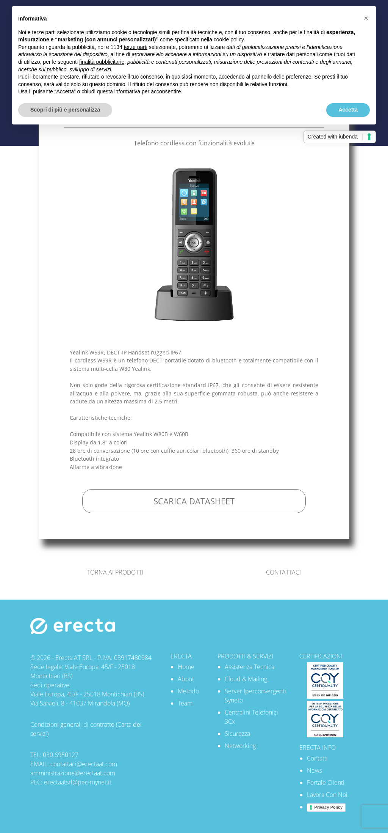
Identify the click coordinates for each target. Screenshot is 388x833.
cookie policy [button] (229, 39)
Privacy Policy (328, 807)
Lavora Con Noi (327, 794)
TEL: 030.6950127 (54, 755)
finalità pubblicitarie (101, 62)
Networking (240, 746)
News (314, 770)
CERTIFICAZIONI (321, 656)
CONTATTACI (283, 572)
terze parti (135, 47)
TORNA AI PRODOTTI (115, 572)
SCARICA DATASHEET (194, 501)
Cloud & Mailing (246, 679)
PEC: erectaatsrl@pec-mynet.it (70, 782)
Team (185, 703)
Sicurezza (237, 733)
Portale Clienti (325, 782)
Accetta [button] (348, 110)
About (186, 679)
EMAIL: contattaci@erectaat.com (73, 764)
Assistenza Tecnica (249, 667)
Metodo (188, 691)
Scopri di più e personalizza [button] (65, 110)
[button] (366, 18)
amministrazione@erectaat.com (72, 773)
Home (186, 667)
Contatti (317, 758)
